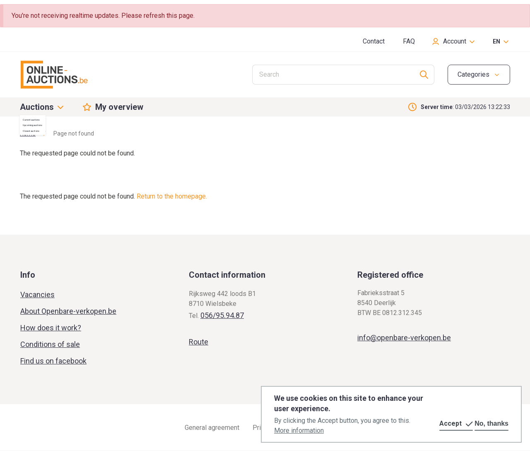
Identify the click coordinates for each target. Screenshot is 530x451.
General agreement (212, 428)
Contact (374, 41)
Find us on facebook (53, 360)
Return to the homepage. (172, 196)
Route (198, 341)
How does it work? (50, 327)
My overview (119, 107)
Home (28, 133)
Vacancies (37, 294)
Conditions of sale (50, 344)
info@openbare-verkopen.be (404, 337)
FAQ (409, 41)
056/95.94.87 (222, 315)
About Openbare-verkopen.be (68, 311)
